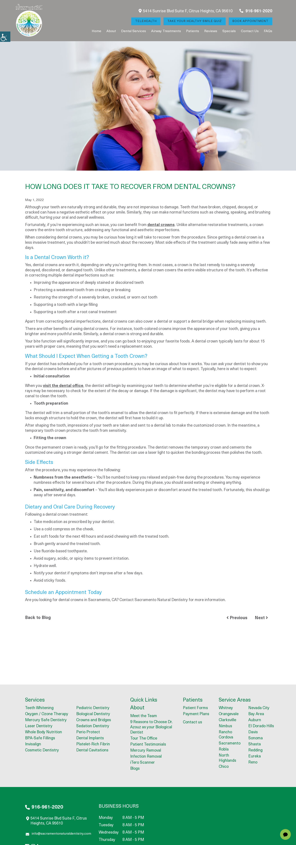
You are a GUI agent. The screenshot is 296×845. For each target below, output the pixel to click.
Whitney (226, 708)
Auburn (254, 720)
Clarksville (227, 720)
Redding (255, 751)
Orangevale (229, 714)
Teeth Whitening (39, 708)
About (111, 31)
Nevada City (258, 708)
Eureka (254, 757)
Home (96, 31)
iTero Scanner (142, 763)
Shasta (254, 745)
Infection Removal (146, 757)
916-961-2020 (255, 11)
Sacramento (230, 744)
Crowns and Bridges (93, 720)
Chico (224, 767)
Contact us (250, 31)
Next (261, 618)
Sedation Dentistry (92, 726)
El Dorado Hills (261, 726)
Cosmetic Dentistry (42, 751)
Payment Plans (196, 714)
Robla (224, 750)
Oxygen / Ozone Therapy (46, 714)
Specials (229, 31)
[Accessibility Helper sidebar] (5, 36)
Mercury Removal (145, 751)
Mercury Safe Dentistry (46, 720)
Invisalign (33, 745)
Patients (192, 31)
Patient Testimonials (148, 745)
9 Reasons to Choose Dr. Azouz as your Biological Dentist (151, 727)
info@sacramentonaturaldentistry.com (58, 834)
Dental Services (133, 31)
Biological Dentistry (93, 714)
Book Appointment (250, 21)
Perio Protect (88, 732)
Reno (252, 763)
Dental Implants (90, 739)
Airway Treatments (166, 31)
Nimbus (225, 726)
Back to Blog (38, 618)
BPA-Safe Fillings (40, 739)
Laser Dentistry (38, 726)
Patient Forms (195, 708)
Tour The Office (143, 739)
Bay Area (256, 714)
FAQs (268, 31)
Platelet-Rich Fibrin (93, 745)
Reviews (210, 31)
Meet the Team (143, 716)
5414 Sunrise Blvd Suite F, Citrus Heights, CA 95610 (186, 11)
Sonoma (255, 739)
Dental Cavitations (92, 751)
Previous (236, 618)
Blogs (135, 769)
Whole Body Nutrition (43, 732)
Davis (253, 732)
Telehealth (145, 21)
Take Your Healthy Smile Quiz (194, 21)
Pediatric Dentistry (92, 708)
